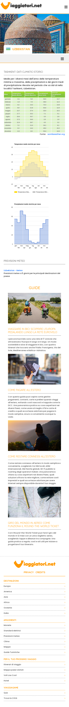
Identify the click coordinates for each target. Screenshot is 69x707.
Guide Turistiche (11, 652)
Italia (6, 613)
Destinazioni (11, 581)
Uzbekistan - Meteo (13, 270)
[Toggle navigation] (66, 6)
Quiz (6, 692)
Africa (6, 602)
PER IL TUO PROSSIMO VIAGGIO (20, 659)
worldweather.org (56, 134)
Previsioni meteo (12, 636)
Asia (6, 597)
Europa (7, 586)
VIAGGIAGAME (11, 687)
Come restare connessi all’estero (31, 456)
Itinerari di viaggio (12, 664)
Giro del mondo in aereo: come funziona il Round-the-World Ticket (33, 524)
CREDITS (40, 572)
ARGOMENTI (10, 620)
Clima (6, 641)
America (8, 591)
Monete (7, 625)
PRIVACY (29, 572)
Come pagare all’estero (24, 390)
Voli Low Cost (10, 675)
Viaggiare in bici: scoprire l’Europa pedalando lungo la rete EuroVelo (32, 330)
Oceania (8, 607)
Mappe (7, 646)
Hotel (6, 680)
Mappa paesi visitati (14, 669)
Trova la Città (10, 698)
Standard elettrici (12, 630)
